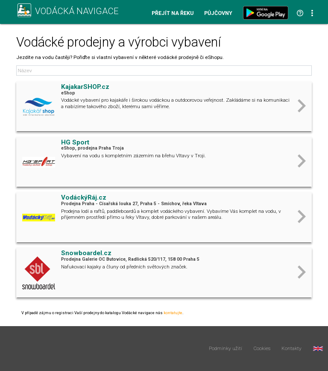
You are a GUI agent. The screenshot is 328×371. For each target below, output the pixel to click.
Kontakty (291, 348)
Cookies (262, 348)
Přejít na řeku (172, 13)
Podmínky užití (225, 348)
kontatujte (173, 312)
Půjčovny (218, 13)
